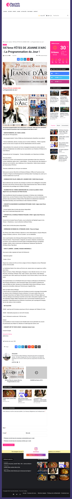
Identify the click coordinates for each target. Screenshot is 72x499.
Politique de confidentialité (53, 496)
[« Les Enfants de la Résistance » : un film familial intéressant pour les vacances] (40, 393)
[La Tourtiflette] (64, 471)
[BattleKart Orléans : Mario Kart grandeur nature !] (64, 109)
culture (10, 42)
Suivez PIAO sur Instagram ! (36, 455)
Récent (58, 125)
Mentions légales (42, 496)
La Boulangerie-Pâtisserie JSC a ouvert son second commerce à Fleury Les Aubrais (64, 100)
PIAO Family (30, 11)
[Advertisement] (36, 29)
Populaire (53, 125)
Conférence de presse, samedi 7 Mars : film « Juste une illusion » (63, 132)
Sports (14, 11)
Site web (28, 433)
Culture (10, 11)
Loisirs (18, 11)
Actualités (23, 11)
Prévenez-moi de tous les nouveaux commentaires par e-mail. (19, 438)
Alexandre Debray (7, 334)
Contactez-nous (65, 496)
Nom (4, 428)
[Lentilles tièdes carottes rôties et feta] (9, 393)
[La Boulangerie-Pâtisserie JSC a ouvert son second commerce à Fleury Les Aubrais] (64, 93)
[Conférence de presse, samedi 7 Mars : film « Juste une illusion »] (54, 132)
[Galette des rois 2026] (64, 478)
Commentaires (65, 125)
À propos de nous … (32, 496)
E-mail (5, 433)
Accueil (5, 11)
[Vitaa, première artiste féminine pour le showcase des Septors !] (25, 393)
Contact (36, 11)
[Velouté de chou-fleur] (53, 478)
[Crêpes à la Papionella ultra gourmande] (42, 478)
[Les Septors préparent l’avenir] (54, 152)
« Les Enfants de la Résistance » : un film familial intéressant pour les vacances (40, 400)
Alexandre (7, 55)
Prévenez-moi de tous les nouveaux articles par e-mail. (17, 441)
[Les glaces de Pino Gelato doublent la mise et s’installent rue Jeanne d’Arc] (54, 109)
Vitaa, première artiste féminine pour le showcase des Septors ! (25, 400)
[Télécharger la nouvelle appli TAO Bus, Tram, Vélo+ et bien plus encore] (54, 93)
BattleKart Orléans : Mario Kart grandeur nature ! (64, 115)
